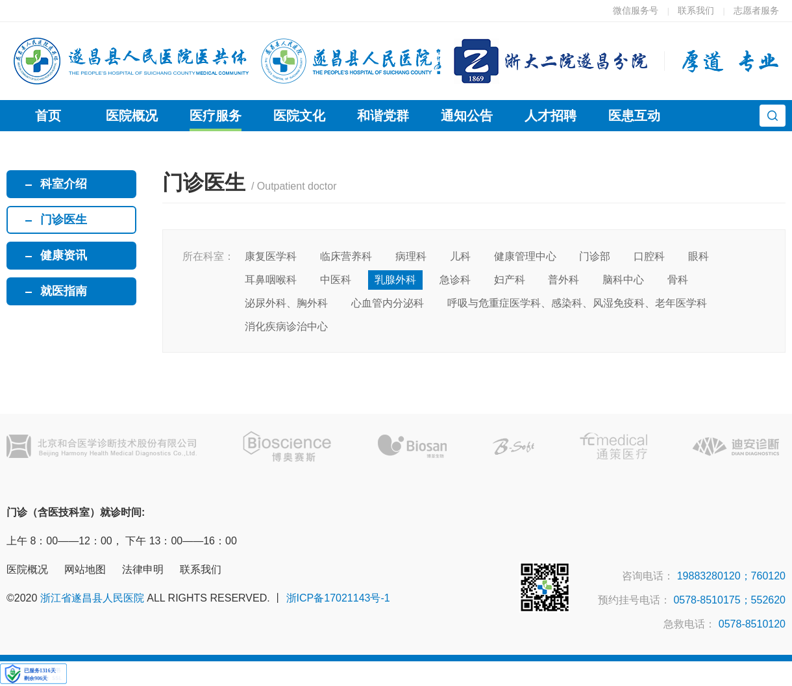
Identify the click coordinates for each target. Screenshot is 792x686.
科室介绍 (63, 183)
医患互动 (634, 115)
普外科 (563, 279)
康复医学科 (271, 256)
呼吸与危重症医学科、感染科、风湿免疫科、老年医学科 (577, 303)
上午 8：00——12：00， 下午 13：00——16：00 (121, 540)
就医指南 (63, 291)
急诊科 (455, 279)
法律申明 (143, 569)
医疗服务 (215, 115)
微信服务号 (635, 10)
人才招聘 (550, 115)
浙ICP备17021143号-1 (338, 597)
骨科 (677, 279)
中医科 (335, 279)
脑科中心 (623, 279)
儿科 (460, 256)
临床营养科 (346, 256)
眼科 (698, 256)
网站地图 (85, 569)
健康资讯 (63, 255)
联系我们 (696, 10)
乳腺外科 (395, 279)
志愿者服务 (756, 10)
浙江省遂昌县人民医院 (92, 597)
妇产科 (509, 279)
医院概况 (132, 115)
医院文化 (299, 115)
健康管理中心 (525, 256)
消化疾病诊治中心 (286, 326)
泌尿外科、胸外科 (286, 303)
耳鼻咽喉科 (271, 279)
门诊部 (594, 256)
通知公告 (467, 115)
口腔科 (649, 256)
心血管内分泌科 (387, 303)
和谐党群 (383, 115)
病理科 (411, 256)
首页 (48, 115)
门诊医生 (63, 219)
